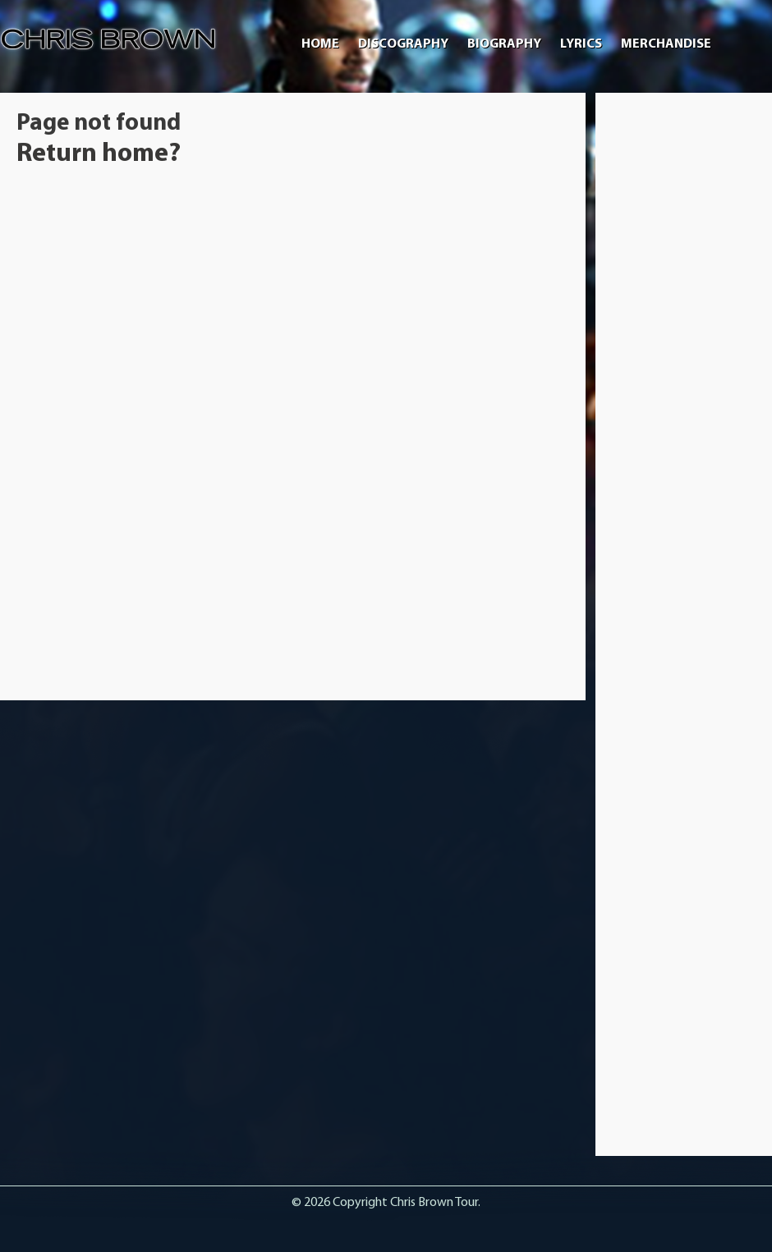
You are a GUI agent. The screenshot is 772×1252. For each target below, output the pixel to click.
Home (320, 44)
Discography (403, 44)
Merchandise (666, 44)
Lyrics (581, 44)
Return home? (98, 154)
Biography (504, 44)
